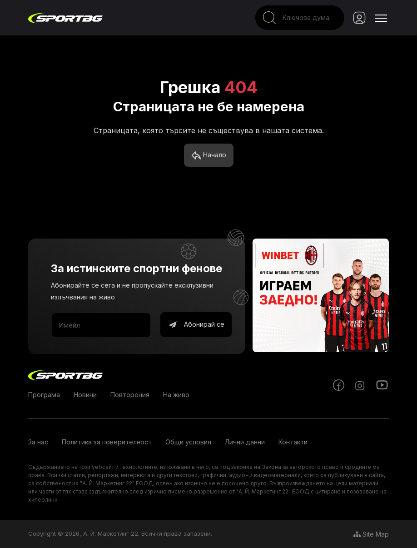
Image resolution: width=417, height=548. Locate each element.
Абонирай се (196, 325)
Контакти (293, 442)
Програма (44, 395)
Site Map (371, 534)
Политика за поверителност (107, 442)
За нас (38, 442)
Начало (208, 155)
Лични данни (245, 442)
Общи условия (188, 442)
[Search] (299, 18)
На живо (176, 395)
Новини (85, 395)
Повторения (129, 395)
